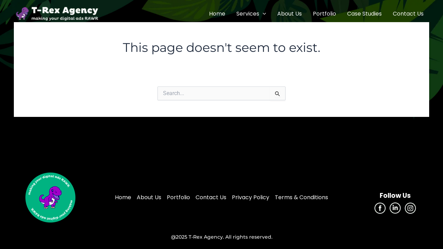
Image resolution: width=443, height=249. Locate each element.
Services (251, 14)
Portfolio (324, 14)
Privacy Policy (250, 197)
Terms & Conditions (301, 197)
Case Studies (364, 14)
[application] (262, 14)
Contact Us (408, 14)
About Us (289, 14)
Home (217, 14)
